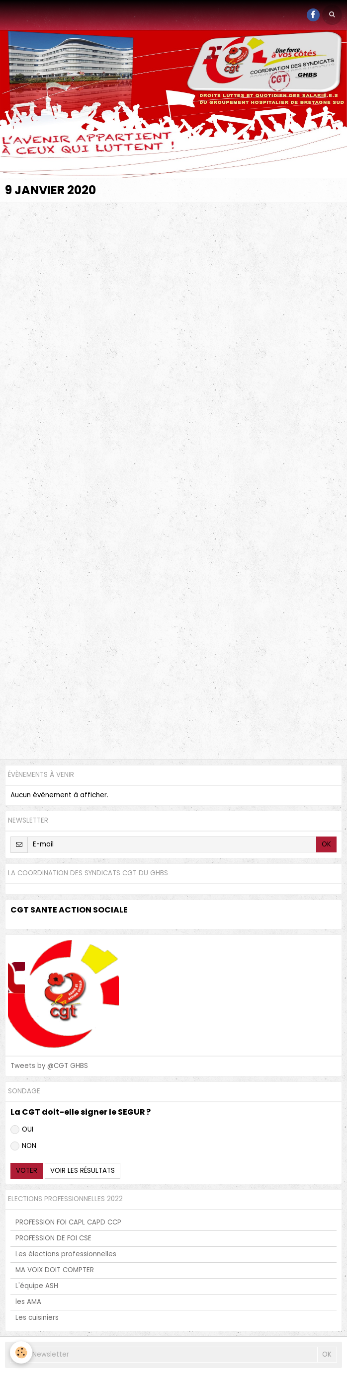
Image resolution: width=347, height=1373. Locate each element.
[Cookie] (21, 1352)
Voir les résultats (82, 1170)
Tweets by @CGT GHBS (49, 1065)
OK (326, 844)
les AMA (28, 1301)
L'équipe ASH (36, 1286)
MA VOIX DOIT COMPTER (54, 1270)
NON (23, 1145)
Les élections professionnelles (65, 1254)
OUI (21, 1129)
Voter (26, 1170)
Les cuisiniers (37, 1317)
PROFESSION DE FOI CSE (53, 1238)
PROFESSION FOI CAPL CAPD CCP (68, 1222)
